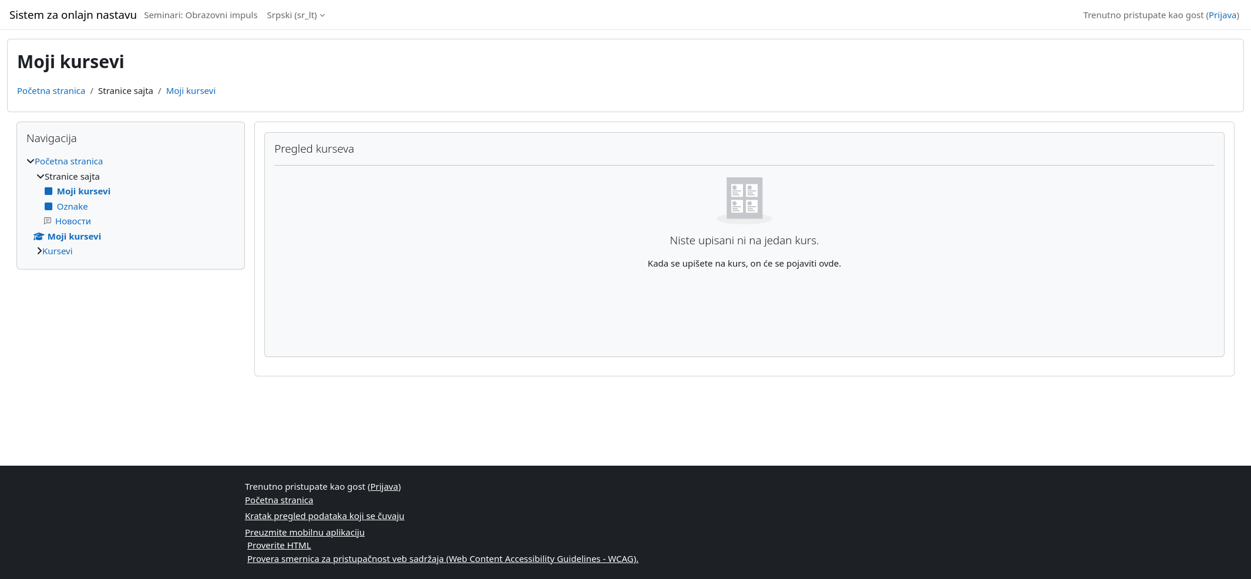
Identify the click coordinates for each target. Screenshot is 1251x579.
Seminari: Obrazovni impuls (200, 15)
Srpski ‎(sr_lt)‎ (292, 15)
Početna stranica (51, 90)
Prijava (1222, 15)
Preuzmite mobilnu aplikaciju (305, 532)
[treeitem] (130, 206)
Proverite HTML (279, 545)
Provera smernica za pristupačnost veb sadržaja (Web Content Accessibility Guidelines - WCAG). (442, 558)
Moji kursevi (191, 90)
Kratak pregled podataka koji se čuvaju (325, 515)
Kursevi (57, 251)
